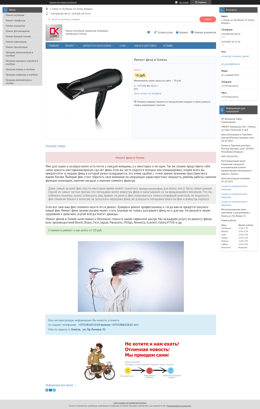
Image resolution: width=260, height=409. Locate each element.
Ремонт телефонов (15, 20)
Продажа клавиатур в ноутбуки (22, 74)
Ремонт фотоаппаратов (18, 31)
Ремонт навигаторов (16, 41)
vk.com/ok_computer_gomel (235, 56)
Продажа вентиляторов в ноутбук (19, 81)
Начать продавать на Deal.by (63, 2)
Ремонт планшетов (15, 25)
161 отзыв (184, 2)
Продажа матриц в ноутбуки (20, 69)
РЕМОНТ (70, 45)
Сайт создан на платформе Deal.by (130, 403)
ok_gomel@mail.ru (230, 63)
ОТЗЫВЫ (168, 45)
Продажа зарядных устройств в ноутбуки (22, 62)
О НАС (122, 45)
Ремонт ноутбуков (15, 15)
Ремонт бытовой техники (18, 36)
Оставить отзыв (165, 32)
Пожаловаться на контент (179, 406)
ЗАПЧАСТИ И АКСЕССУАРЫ (97, 45)
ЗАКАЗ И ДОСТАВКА (145, 45)
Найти (208, 19)
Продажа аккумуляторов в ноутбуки (19, 54)
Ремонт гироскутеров (17, 47)
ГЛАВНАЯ (54, 45)
